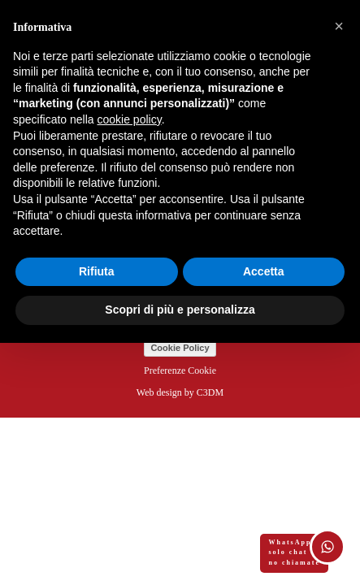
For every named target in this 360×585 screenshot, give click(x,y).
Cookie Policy (179, 348)
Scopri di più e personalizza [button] (179, 309)
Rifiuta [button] (97, 271)
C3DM (210, 392)
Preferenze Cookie (180, 370)
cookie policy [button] (130, 119)
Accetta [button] (263, 271)
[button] (339, 26)
